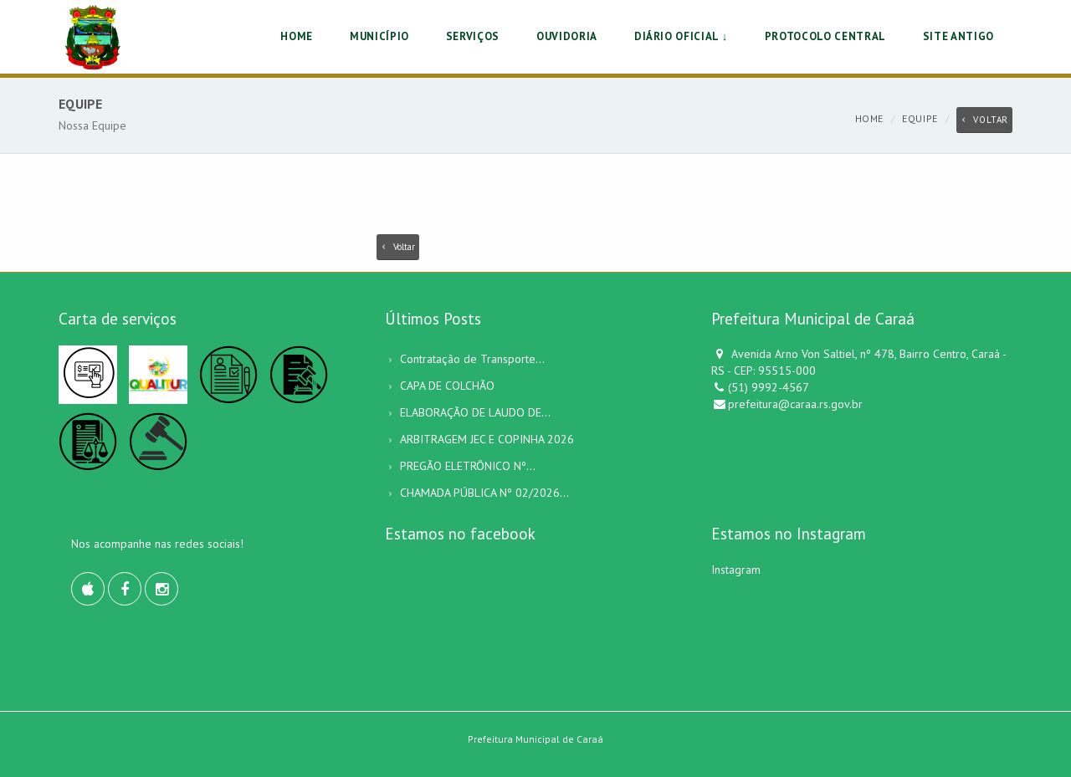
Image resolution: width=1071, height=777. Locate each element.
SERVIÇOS (473, 36)
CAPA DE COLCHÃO (447, 385)
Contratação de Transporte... (472, 358)
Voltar (984, 119)
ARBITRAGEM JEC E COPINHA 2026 (487, 439)
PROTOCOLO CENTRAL (825, 36)
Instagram (736, 569)
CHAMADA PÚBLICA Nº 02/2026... (484, 492)
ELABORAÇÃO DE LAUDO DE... (475, 412)
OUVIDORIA (566, 36)
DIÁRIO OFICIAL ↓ (681, 36)
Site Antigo (958, 36)
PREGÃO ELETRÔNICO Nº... (468, 465)
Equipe (920, 118)
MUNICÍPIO (379, 36)
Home (869, 118)
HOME (296, 36)
